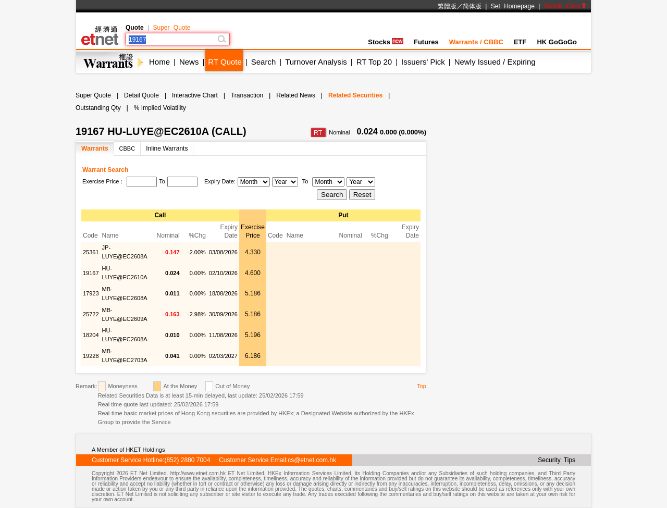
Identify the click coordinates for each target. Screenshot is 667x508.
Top (421, 386)
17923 (91, 293)
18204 (91, 335)
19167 (91, 273)
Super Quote (171, 27)
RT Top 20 (374, 61)
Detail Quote (141, 95)
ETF (520, 42)
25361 (91, 252)
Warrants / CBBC (476, 42)
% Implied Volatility (160, 107)
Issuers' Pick (423, 61)
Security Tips (556, 460)
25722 (91, 314)
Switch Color (565, 6)
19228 (91, 356)
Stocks (385, 42)
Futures (426, 42)
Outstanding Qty (98, 107)
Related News (295, 95)
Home (159, 61)
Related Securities (355, 95)
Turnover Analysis (316, 61)
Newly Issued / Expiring (495, 61)
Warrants (94, 148)
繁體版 (447, 6)
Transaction (247, 95)
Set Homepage (513, 6)
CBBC (127, 148)
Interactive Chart (195, 95)
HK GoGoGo (557, 42)
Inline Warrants (167, 148)
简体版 (472, 6)
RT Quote (224, 61)
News (189, 61)
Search (263, 61)
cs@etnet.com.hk (312, 460)
